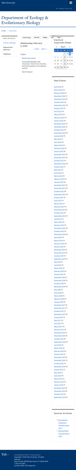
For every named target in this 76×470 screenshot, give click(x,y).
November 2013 (59, 391)
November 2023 (59, 157)
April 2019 (57, 265)
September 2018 (59, 286)
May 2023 (57, 170)
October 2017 (59, 311)
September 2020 (60, 234)
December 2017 (59, 305)
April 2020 (58, 237)
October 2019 (59, 256)
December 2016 (59, 333)
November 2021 (59, 210)
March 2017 (58, 326)
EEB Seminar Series (29, 58)
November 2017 (59, 308)
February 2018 (59, 299)
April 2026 (57, 87)
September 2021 (59, 216)
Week (45, 37)
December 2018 (59, 277)
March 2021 (58, 222)
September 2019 (59, 259)
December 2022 (59, 185)
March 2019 (58, 268)
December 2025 (59, 96)
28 (61, 67)
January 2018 (58, 302)
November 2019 (59, 253)
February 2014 (59, 382)
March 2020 (58, 240)
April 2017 (57, 323)
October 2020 (59, 231)
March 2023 (58, 176)
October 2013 (58, 394)
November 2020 (59, 228)
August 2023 (58, 167)
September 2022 (60, 194)
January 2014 (58, 385)
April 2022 (57, 200)
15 (64, 60)
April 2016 (57, 345)
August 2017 (58, 317)
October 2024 (59, 130)
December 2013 (59, 388)
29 (65, 67)
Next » (44, 49)
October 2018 (59, 283)
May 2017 (57, 320)
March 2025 (58, 114)
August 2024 (58, 136)
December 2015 (59, 357)
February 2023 (59, 179)
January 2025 (58, 121)
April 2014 (57, 376)
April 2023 (57, 173)
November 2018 (59, 280)
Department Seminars (8, 48)
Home (3, 31)
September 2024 (60, 133)
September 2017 (59, 314)
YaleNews (7, 54)
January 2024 (58, 151)
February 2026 (59, 93)
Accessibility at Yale (21, 455)
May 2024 (57, 139)
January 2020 (59, 247)
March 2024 (58, 145)
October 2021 (59, 213)
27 (58, 67)
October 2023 (59, 160)
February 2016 (59, 351)
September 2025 (60, 105)
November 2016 (59, 336)
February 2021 (59, 225)
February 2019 (59, 271)
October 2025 (59, 102)
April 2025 (57, 111)
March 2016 (58, 348)
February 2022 (59, 207)
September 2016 (59, 342)
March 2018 (58, 296)
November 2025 (59, 99)
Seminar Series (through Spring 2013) (63, 433)
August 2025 (58, 108)
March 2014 (58, 379)
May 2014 (57, 373)
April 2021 (57, 219)
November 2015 (59, 360)
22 (65, 64)
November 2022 (59, 188)
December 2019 (59, 250)
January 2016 (58, 354)
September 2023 (60, 163)
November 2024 (59, 127)
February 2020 (59, 243)
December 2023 (59, 154)
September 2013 (59, 397)
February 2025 (59, 117)
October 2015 (59, 363)
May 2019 (57, 262)
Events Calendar (9, 43)
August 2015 (58, 369)
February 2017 (59, 329)
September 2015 (59, 366)
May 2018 (57, 290)
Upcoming (27, 37)
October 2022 (59, 191)
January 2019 (58, 274)
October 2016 (59, 339)
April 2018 (57, 293)
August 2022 (58, 197)
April (63, 47)
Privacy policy (35, 455)
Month (36, 37)
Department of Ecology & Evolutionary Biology (24, 20)
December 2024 (59, 124)
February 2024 (59, 148)
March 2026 (58, 90)
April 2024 (57, 142)
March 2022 (58, 203)
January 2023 (58, 182)
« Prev (36, 49)
